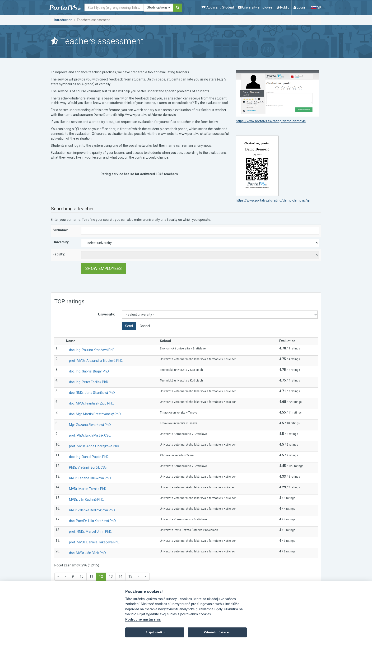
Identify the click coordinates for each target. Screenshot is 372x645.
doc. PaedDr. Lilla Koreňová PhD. (92, 521)
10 (82, 576)
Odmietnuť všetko (217, 632)
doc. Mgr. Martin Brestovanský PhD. (95, 414)
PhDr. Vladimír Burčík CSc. (88, 467)
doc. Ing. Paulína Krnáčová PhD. (92, 350)
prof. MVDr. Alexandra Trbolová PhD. (96, 361)
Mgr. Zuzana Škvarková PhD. (90, 425)
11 (91, 576)
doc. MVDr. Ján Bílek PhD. (87, 553)
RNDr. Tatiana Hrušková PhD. (90, 478)
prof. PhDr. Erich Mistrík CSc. (90, 435)
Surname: (60, 230)
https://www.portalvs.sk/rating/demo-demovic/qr (273, 200)
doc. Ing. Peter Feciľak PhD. (89, 382)
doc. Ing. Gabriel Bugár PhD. (89, 371)
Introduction (63, 20)
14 (120, 576)
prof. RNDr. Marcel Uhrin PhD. (90, 531)
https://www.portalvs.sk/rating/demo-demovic (271, 121)
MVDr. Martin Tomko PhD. (88, 489)
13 (111, 576)
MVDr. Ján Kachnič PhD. (86, 499)
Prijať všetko (154, 632)
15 (130, 576)
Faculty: (59, 254)
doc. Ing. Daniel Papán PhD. (89, 457)
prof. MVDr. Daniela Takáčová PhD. (94, 542)
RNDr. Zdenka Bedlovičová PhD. (92, 510)
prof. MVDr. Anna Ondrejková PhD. (94, 446)
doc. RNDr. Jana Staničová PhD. (92, 393)
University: (61, 242)
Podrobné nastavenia (143, 619)
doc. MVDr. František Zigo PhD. (91, 403)
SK (316, 7)
